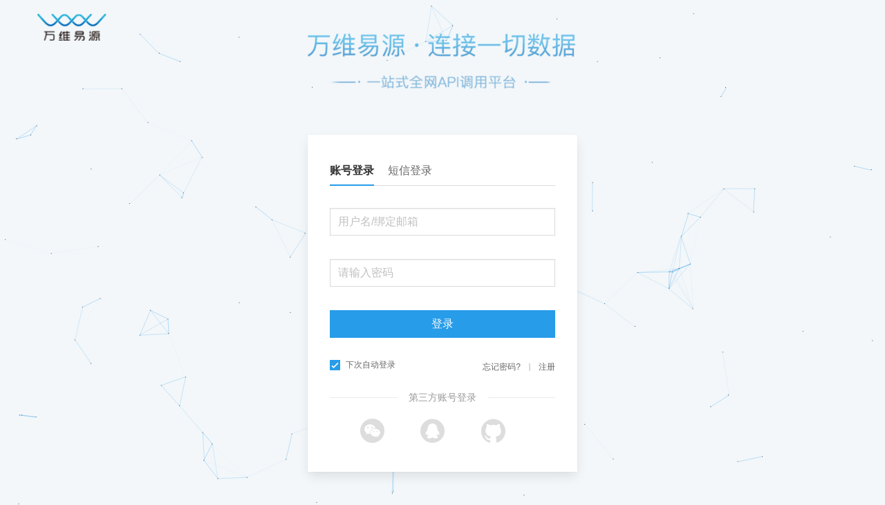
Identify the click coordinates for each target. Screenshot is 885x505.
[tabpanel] (442, 284)
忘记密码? (502, 367)
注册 (547, 367)
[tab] (359, 171)
